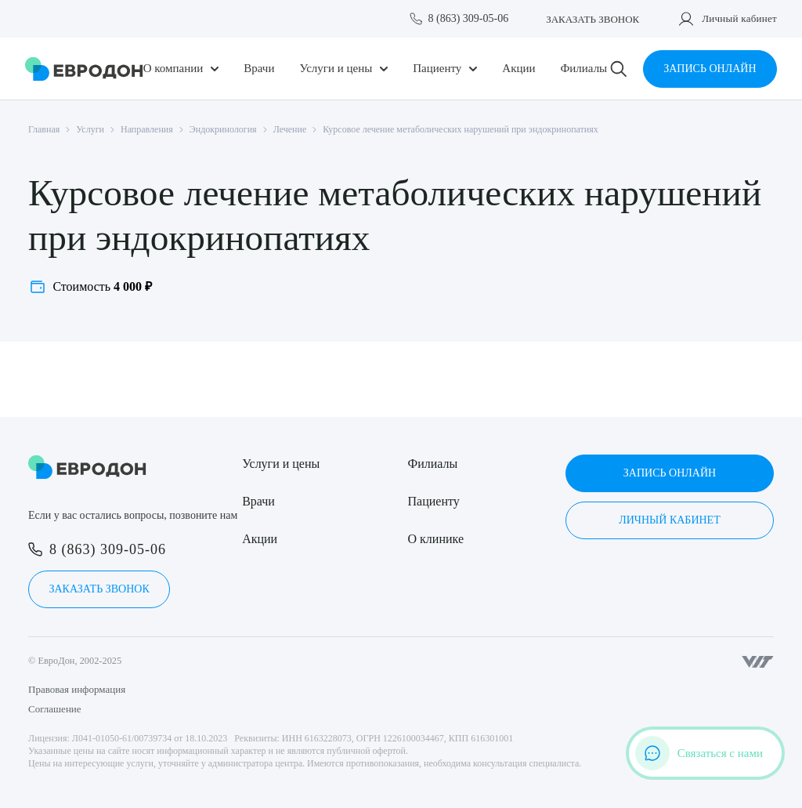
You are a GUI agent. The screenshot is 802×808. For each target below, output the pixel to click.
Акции (518, 68)
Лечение (290, 129)
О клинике (436, 538)
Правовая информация (76, 689)
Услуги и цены (335, 68)
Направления (147, 129)
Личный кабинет (739, 18)
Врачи (259, 68)
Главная (44, 129)
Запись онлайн (709, 68)
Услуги (90, 129)
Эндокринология (223, 129)
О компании (173, 68)
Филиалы (583, 68)
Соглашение (54, 709)
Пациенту (437, 68)
